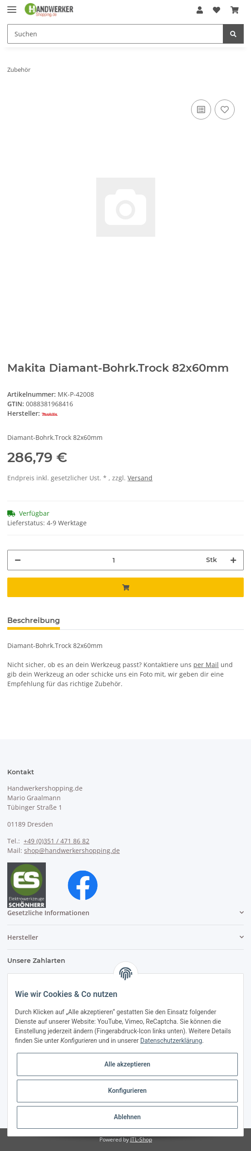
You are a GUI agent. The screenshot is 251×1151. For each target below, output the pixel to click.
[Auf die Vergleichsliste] (201, 110)
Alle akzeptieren (127, 1064)
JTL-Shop (141, 1139)
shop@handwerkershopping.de (72, 850)
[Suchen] (115, 34)
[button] (200, 10)
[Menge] (113, 560)
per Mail (206, 664)
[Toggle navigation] (11, 5)
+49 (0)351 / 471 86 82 (56, 841)
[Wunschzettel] (216, 10)
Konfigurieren (127, 1090)
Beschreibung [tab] (33, 620)
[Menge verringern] (18, 560)
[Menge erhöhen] (233, 560)
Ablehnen (127, 1117)
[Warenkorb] (235, 10)
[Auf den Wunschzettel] (225, 110)
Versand (140, 477)
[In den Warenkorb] (125, 587)
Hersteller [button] (22, 937)
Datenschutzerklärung (171, 1040)
